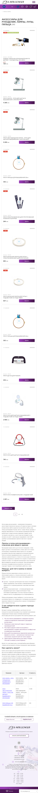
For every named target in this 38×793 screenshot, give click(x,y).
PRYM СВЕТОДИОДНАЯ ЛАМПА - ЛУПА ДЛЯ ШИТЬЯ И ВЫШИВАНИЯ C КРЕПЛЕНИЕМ (17, 138)
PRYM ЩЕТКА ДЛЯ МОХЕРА (11, 375)
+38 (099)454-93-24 (19, 759)
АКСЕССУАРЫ (7, 11)
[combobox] (28, 791)
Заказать (26, 261)
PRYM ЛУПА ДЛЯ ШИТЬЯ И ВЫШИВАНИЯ (16, 455)
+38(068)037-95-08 (19, 757)
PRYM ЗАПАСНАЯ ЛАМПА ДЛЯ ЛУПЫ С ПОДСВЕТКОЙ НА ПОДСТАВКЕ (15, 297)
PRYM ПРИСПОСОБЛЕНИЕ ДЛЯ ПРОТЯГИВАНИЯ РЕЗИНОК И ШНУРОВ (18, 217)
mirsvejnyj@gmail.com (20, 761)
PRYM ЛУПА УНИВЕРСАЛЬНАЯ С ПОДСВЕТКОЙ (18, 495)
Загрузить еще (8, 508)
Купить (27, 63)
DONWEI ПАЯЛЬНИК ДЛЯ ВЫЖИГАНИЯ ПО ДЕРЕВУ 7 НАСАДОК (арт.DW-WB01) (16, 59)
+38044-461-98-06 (19, 755)
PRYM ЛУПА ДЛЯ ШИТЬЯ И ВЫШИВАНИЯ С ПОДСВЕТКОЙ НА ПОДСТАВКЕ (16, 416)
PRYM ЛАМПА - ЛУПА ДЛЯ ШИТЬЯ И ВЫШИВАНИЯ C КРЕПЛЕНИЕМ (14, 99)
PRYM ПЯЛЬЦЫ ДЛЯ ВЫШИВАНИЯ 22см (15, 336)
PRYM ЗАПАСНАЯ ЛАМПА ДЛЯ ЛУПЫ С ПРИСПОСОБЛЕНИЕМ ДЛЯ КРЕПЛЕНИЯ (15, 257)
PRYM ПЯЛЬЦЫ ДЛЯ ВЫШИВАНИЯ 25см (15, 177)
